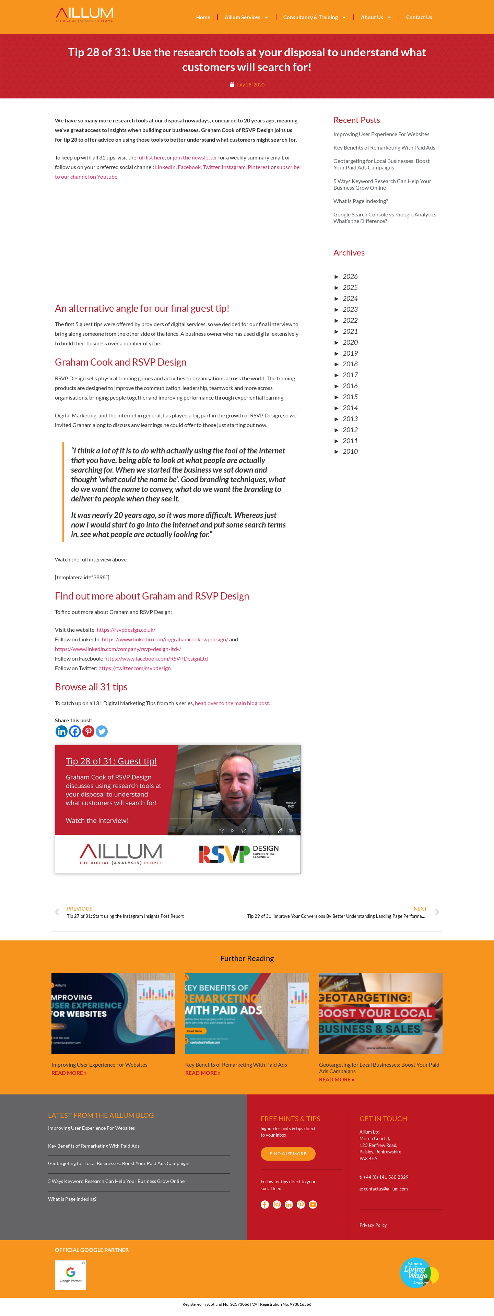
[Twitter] (102, 731)
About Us (376, 17)
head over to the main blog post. (232, 703)
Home (203, 17)
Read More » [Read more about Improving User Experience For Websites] (69, 1072)
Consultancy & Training (314, 17)
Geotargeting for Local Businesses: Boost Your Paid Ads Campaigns (381, 163)
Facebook (189, 167)
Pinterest (259, 167)
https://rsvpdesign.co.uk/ (126, 629)
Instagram (234, 167)
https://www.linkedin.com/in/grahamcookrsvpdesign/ (165, 639)
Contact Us (419, 17)
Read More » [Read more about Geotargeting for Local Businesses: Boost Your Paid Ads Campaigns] (336, 1079)
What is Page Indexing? (360, 201)
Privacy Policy (373, 1225)
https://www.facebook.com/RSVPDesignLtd (156, 658)
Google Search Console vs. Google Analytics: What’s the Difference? (385, 217)
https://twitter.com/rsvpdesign (134, 668)
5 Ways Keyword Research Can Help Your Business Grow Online (382, 184)
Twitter (211, 167)
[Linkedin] (62, 731)
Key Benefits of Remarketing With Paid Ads (384, 147)
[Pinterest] (88, 731)
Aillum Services (247, 17)
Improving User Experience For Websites (381, 134)
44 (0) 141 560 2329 (387, 1177)
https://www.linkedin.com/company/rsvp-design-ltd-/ (118, 648)
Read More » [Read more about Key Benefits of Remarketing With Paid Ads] (203, 1072)
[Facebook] (75, 731)
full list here (151, 157)
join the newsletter (195, 157)
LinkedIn (165, 167)
